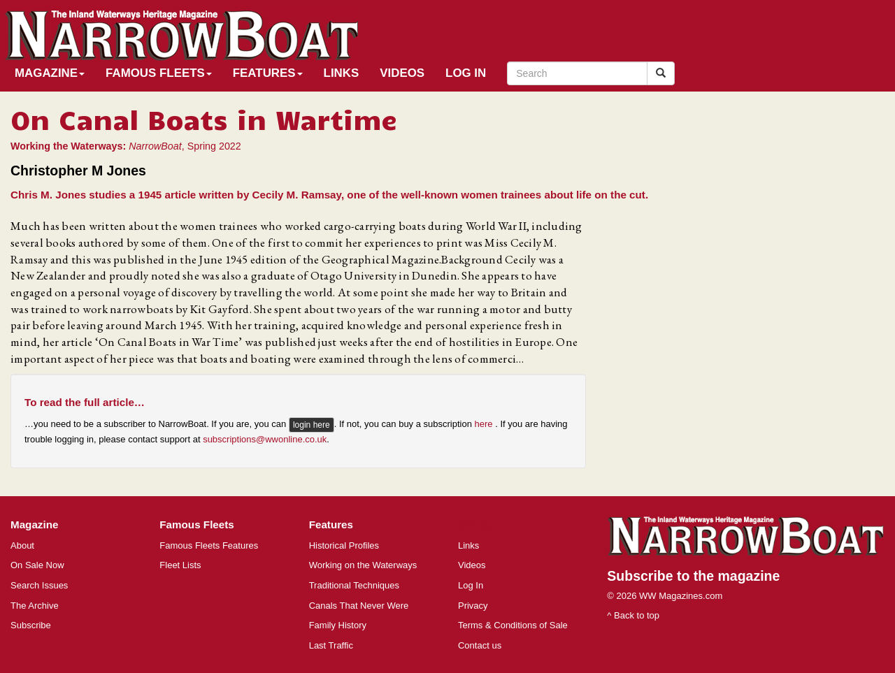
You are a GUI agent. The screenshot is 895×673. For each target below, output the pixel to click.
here (485, 424)
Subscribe (30, 625)
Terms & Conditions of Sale (513, 625)
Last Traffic (331, 645)
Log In (465, 73)
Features (268, 73)
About (22, 545)
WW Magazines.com (680, 596)
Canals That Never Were (359, 605)
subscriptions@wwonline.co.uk (265, 439)
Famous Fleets (159, 73)
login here (311, 425)
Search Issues (39, 585)
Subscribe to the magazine (693, 576)
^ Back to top (633, 615)
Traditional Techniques (354, 585)
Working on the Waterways (363, 565)
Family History (337, 625)
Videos (402, 73)
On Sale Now (37, 565)
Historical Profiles (344, 545)
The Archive (34, 605)
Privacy (473, 605)
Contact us (479, 645)
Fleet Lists (180, 565)
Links (341, 73)
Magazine (50, 73)
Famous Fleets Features (208, 545)
